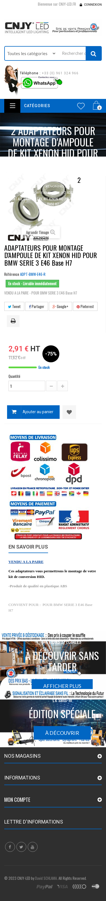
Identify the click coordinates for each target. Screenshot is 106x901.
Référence (11, 274)
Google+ (60, 306)
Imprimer (14, 321)
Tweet (14, 306)
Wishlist (81, 106)
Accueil (32, 186)
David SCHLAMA (46, 878)
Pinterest (85, 306)
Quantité (14, 376)
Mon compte (17, 799)
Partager (36, 306)
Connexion (93, 5)
